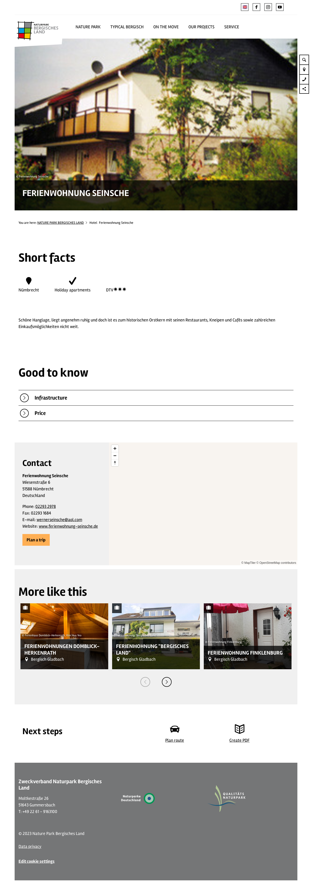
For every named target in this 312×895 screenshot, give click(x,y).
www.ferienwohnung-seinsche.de (68, 526)
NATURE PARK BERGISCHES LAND (60, 223)
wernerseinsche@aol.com (59, 519)
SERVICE (231, 27)
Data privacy (30, 846)
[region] (203, 503)
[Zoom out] (114, 455)
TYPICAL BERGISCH (127, 27)
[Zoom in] (114, 448)
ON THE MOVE (166, 27)
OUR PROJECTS (201, 27)
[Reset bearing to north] (114, 462)
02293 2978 (45, 506)
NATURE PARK (88, 27)
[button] (256, 7)
